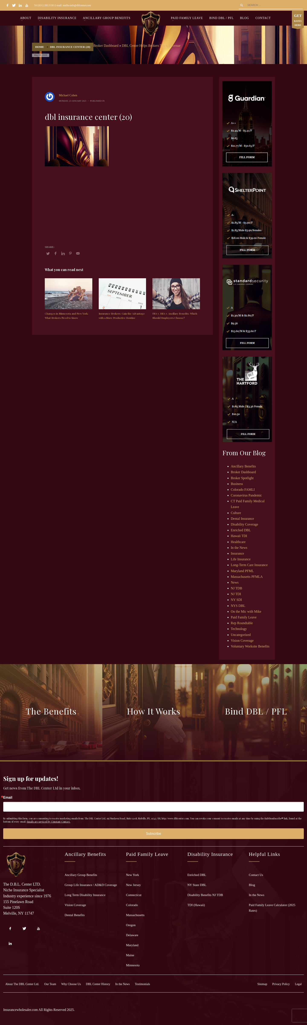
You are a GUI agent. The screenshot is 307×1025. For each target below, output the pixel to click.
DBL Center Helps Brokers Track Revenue (151, 45)
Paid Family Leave (244, 617)
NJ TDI (236, 594)
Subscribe (153, 833)
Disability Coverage (244, 524)
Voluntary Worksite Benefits (250, 646)
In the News (239, 547)
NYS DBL (238, 606)
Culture (236, 513)
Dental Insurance (242, 518)
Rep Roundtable (242, 623)
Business (237, 484)
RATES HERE (298, 20)
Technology (239, 629)
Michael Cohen (68, 95)
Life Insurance (241, 559)
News (235, 582)
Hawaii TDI (239, 536)
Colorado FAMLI (243, 489)
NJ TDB (236, 588)
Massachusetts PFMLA (247, 576)
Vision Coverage (242, 640)
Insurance (237, 553)
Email (7, 797)
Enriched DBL (241, 530)
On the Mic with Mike (246, 611)
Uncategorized (241, 635)
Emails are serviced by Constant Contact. (48, 821)
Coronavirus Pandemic (246, 495)
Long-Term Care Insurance (249, 565)
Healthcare (238, 542)
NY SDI (236, 600)
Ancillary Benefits (243, 466)
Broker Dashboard (106, 45)
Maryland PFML (242, 571)
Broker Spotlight (242, 478)
